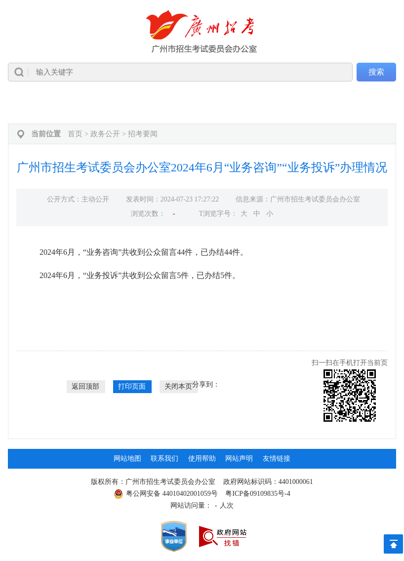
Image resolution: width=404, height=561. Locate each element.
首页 (31, 104)
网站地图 (127, 458)
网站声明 (239, 458)
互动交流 (374, 104)
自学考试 (204, 104)
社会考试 (246, 104)
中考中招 (161, 104)
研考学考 (289, 104)
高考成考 (118, 104)
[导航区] (202, 45)
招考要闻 (143, 134)
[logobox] (202, 31)
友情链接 (276, 458)
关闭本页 (178, 386)
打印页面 (132, 386)
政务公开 (76, 104)
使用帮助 (202, 458)
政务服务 (332, 104)
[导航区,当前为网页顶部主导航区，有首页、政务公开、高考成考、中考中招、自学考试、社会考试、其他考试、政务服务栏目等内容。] (202, 103)
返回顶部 (85, 386)
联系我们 (164, 458)
